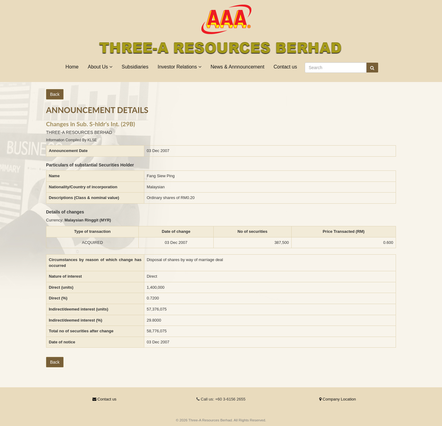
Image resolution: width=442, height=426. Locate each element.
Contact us (285, 66)
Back (55, 94)
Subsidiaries (135, 66)
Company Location (337, 399)
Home (72, 66)
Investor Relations (179, 66)
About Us (100, 66)
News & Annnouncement (237, 66)
